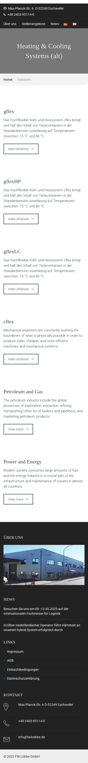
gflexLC (12, 251)
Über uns (10, 24)
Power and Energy (23, 462)
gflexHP (12, 181)
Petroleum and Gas (23, 391)
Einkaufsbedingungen (23, 669)
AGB (10, 660)
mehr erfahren (18, 149)
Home (8, 80)
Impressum (15, 651)
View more (15, 429)
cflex (9, 321)
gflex (9, 111)
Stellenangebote (33, 24)
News (55, 24)
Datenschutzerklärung (23, 678)
